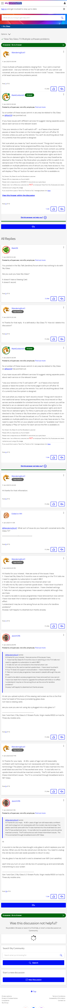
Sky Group (5, 1003)
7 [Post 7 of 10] (5, 621)
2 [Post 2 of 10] (5, 293)
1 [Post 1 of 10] (5, 83)
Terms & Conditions (58, 996)
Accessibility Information (57, 998)
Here (49, 190)
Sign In (64, 3)
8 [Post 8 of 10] (5, 732)
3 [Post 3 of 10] (5, 334)
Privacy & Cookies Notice (9, 998)
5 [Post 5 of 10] (5, 499)
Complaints (5, 1000)
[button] (64, 52)
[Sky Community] (13, 3)
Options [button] (4, 34)
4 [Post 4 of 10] (5, 204)
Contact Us (61, 1000)
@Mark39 (8, 115)
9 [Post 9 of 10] (5, 786)
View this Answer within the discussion (18, 195)
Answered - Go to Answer (33, 45)
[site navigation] (2, 3)
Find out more (40, 107)
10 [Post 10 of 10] (6, 891)
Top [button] (34, 991)
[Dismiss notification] (64, 9)
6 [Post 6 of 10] (5, 544)
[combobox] (30, 18)
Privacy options (7, 996)
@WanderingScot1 (9, 528)
